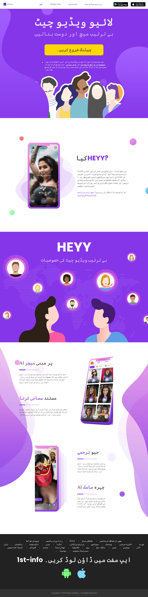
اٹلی (138, 547)
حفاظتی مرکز (87, 541)
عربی (48, 544)
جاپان (45, 547)
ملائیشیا (75, 547)
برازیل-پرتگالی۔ (76, 544)
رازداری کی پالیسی (54, 541)
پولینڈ (63, 551)
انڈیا (59, 544)
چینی (114, 547)
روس (87, 547)
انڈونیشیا (34, 544)
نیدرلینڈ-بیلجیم (80, 551)
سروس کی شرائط (32, 541)
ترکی (6, 544)
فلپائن (33, 547)
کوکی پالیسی (71, 65)
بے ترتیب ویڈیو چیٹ (93, 4)
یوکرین (126, 547)
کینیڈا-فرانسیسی (15, 547)
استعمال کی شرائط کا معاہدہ (93, 65)
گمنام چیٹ (72, 4)
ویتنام (109, 544)
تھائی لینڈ (60, 547)
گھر (40, 4)
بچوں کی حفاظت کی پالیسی (111, 541)
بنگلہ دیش (100, 547)
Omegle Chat (55, 4)
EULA (72, 541)
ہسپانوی (95, 544)
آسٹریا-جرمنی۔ (125, 544)
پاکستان (18, 544)
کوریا (141, 544)
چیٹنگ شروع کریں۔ (74, 50)
